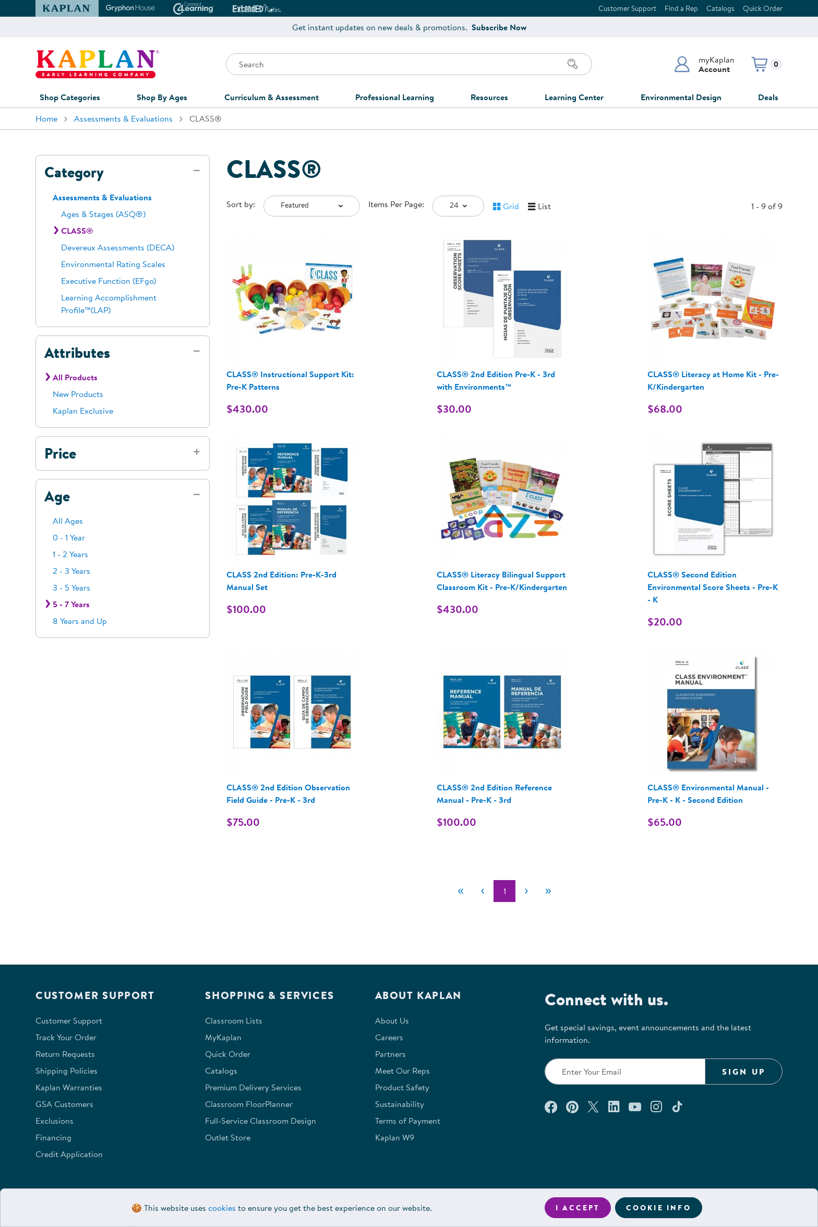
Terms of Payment (407, 1120)
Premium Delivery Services (253, 1087)
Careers (389, 1037)
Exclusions (54, 1120)
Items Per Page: (396, 204)
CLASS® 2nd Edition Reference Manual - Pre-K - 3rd (494, 793)
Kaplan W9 (394, 1137)
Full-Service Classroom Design (260, 1120)
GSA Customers (64, 1104)
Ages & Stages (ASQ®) (103, 214)
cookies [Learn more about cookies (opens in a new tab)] (222, 1207)
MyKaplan (223, 1037)
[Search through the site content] (409, 64)
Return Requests (65, 1054)
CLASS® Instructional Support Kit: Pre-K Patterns (290, 380)
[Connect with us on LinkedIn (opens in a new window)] (614, 1106)
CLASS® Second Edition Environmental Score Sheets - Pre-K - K (712, 587)
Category (74, 172)
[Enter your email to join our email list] (625, 1071)
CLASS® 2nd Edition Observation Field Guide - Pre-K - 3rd (288, 793)
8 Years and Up (80, 621)
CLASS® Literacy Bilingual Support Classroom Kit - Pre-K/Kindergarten (502, 581)
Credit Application (69, 1154)
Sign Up (743, 1071)
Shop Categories (70, 97)
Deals (768, 97)
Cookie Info (658, 1207)
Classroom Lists (233, 1020)
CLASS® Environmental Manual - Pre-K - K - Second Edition (708, 793)
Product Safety (402, 1087)
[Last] (548, 891)
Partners (390, 1054)
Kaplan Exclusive (83, 410)
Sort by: (240, 204)
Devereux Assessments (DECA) (117, 247)
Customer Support (627, 8)
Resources (489, 97)
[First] (461, 891)
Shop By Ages (162, 97)
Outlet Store (227, 1137)
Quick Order (763, 8)
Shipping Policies (66, 1070)
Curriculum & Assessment (271, 97)
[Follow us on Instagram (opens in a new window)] (656, 1106)
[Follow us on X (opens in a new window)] (593, 1106)
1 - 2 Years (70, 554)
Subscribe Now (499, 27)
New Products (78, 394)
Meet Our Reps (402, 1070)
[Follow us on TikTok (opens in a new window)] (677, 1106)
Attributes (77, 352)
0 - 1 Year (69, 537)
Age (57, 496)
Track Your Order (66, 1037)
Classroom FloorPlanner (249, 1104)
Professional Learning (394, 97)
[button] (704, 64)
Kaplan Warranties (68, 1087)
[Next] (526, 891)
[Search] (573, 64)
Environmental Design (681, 97)
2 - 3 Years (71, 570)
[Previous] (483, 891)
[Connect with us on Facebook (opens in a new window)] (551, 1106)
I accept (578, 1207)
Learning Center (574, 97)
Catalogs (720, 8)
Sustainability (399, 1104)
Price (60, 453)
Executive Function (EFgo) (108, 280)
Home (46, 118)
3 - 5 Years (71, 587)
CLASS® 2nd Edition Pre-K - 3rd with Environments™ (496, 380)
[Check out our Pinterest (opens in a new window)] (572, 1106)
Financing (53, 1137)
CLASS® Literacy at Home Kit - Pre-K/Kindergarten (713, 380)
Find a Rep (681, 8)
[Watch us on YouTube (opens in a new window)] (635, 1106)
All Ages (68, 520)
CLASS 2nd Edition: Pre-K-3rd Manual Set (281, 581)
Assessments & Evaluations (123, 118)
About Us (392, 1020)
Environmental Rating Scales (113, 264)
